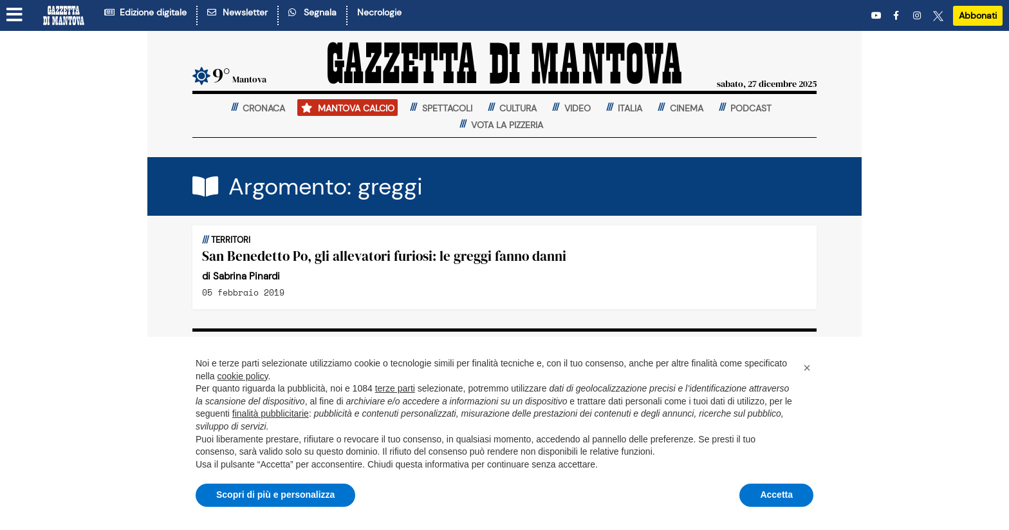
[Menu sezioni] (14, 15)
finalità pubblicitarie (270, 413)
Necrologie (379, 12)
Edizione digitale (145, 12)
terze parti (395, 388)
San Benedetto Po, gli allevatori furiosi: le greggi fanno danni (384, 256)
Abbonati (978, 15)
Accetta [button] (776, 494)
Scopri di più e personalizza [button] (275, 494)
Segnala (312, 12)
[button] (807, 367)
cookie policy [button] (242, 376)
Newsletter (237, 12)
